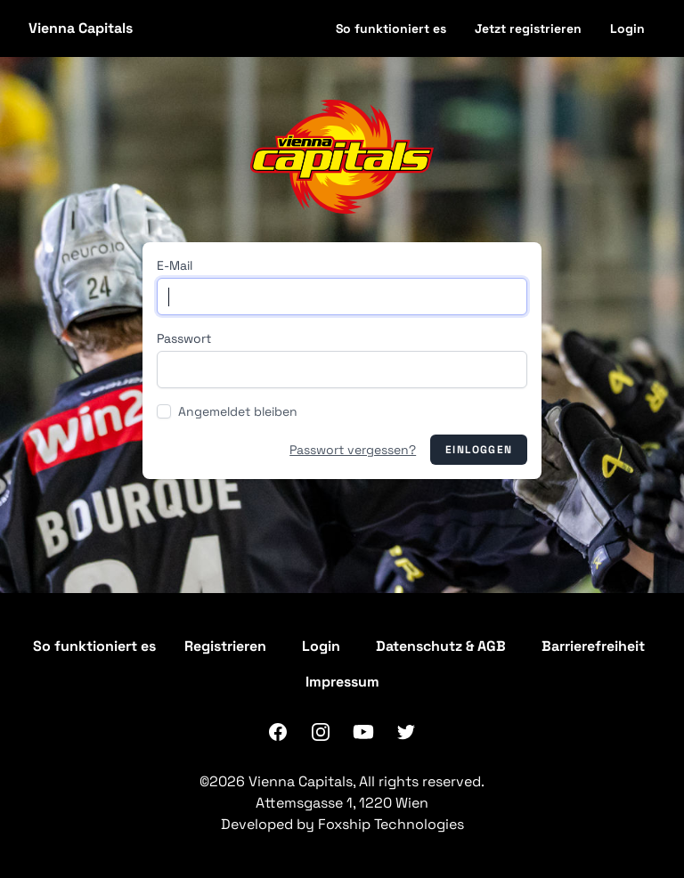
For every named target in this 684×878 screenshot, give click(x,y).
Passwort (184, 338)
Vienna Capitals (80, 28)
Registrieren (225, 646)
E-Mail (174, 265)
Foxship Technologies (391, 824)
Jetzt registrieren (528, 28)
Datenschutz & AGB (441, 646)
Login (627, 28)
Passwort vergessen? (352, 450)
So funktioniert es (391, 28)
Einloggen (478, 450)
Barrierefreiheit (593, 646)
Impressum (342, 681)
